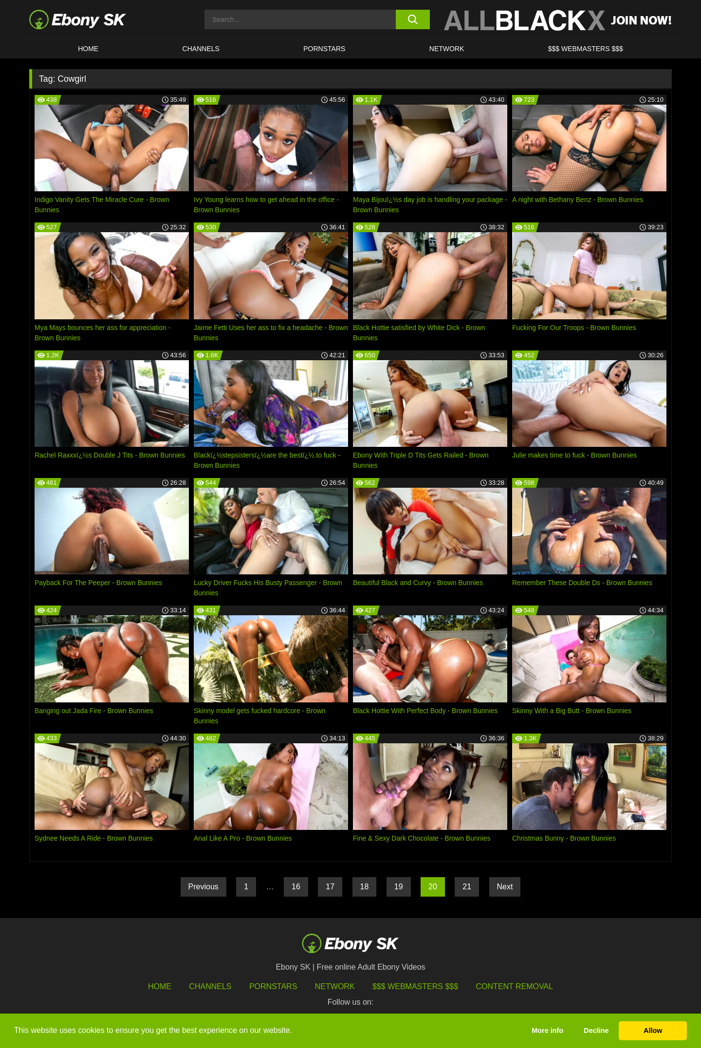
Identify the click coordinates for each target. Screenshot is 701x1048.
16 (296, 887)
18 (364, 887)
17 (330, 887)
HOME (88, 49)
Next (505, 887)
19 (398, 887)
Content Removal (514, 986)
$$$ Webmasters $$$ (585, 49)
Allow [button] (653, 1030)
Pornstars (324, 49)
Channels (201, 49)
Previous (203, 887)
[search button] (412, 19)
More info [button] (547, 1030)
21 (466, 887)
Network (446, 49)
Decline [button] (596, 1030)
